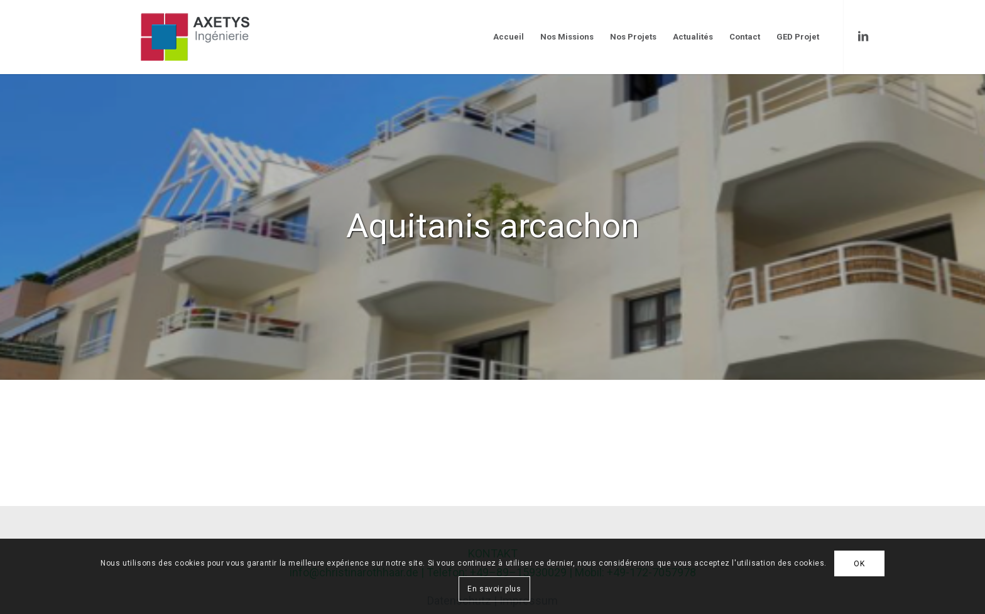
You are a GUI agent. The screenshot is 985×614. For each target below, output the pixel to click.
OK (859, 563)
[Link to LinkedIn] (863, 36)
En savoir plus (494, 588)
